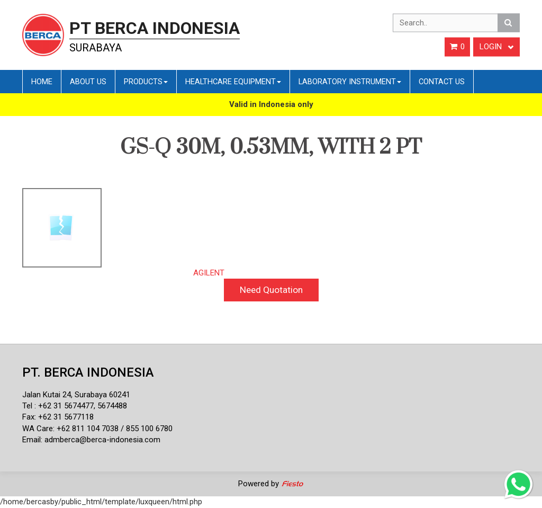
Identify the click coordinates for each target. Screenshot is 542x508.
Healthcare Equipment (233, 81)
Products (146, 81)
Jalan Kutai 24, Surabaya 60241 (76, 394)
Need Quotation (271, 289)
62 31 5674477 (68, 406)
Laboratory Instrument (350, 81)
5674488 (112, 406)
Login (496, 46)
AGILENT (208, 273)
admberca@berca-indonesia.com (102, 439)
